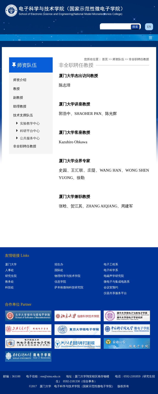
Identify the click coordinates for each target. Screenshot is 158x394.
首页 (105, 59)
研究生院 (11, 275)
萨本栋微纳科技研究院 (69, 287)
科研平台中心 (30, 131)
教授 (16, 88)
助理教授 (19, 106)
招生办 (59, 264)
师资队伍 (118, 59)
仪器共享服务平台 (115, 293)
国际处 (59, 270)
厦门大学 (11, 264)
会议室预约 (111, 287)
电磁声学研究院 (114, 275)
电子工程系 (111, 264)
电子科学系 (111, 270)
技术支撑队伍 (23, 115)
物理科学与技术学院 (67, 275)
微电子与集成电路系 (117, 281)
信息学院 (60, 281)
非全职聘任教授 (24, 146)
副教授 (18, 97)
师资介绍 (19, 80)
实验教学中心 (30, 123)
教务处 (9, 281)
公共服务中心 (30, 138)
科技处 (9, 287)
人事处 (9, 270)
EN (149, 26)
